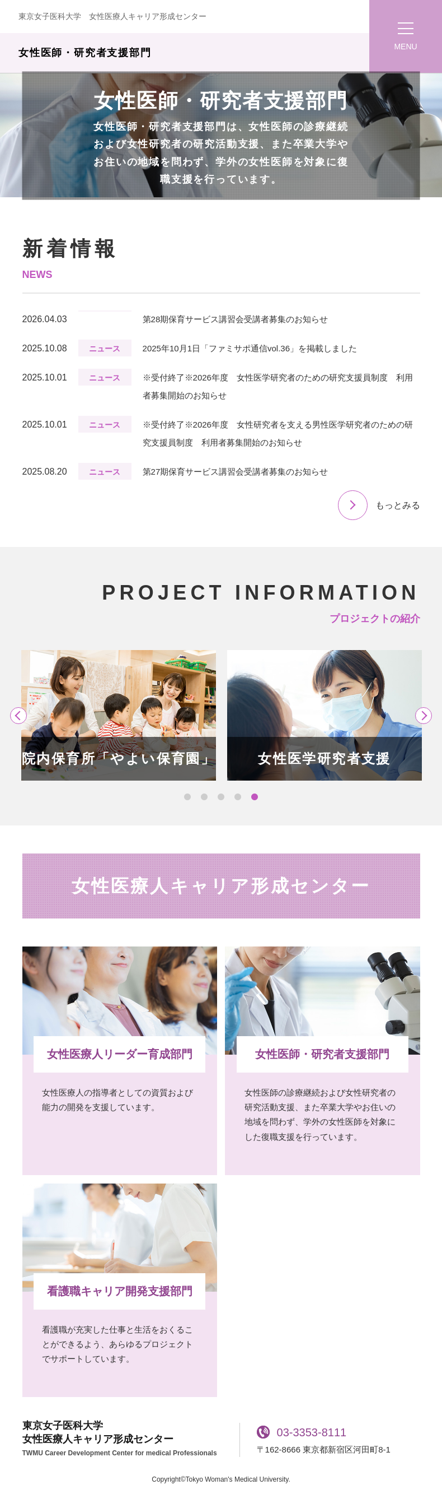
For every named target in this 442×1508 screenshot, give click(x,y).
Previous (18, 715)
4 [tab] (237, 797)
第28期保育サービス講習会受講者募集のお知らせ (235, 319)
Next (423, 715)
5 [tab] (254, 797)
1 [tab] (187, 797)
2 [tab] (204, 797)
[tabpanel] (118, 715)
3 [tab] (221, 797)
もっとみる (397, 505)
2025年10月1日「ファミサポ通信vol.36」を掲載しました (250, 348)
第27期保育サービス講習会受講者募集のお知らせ (235, 471)
